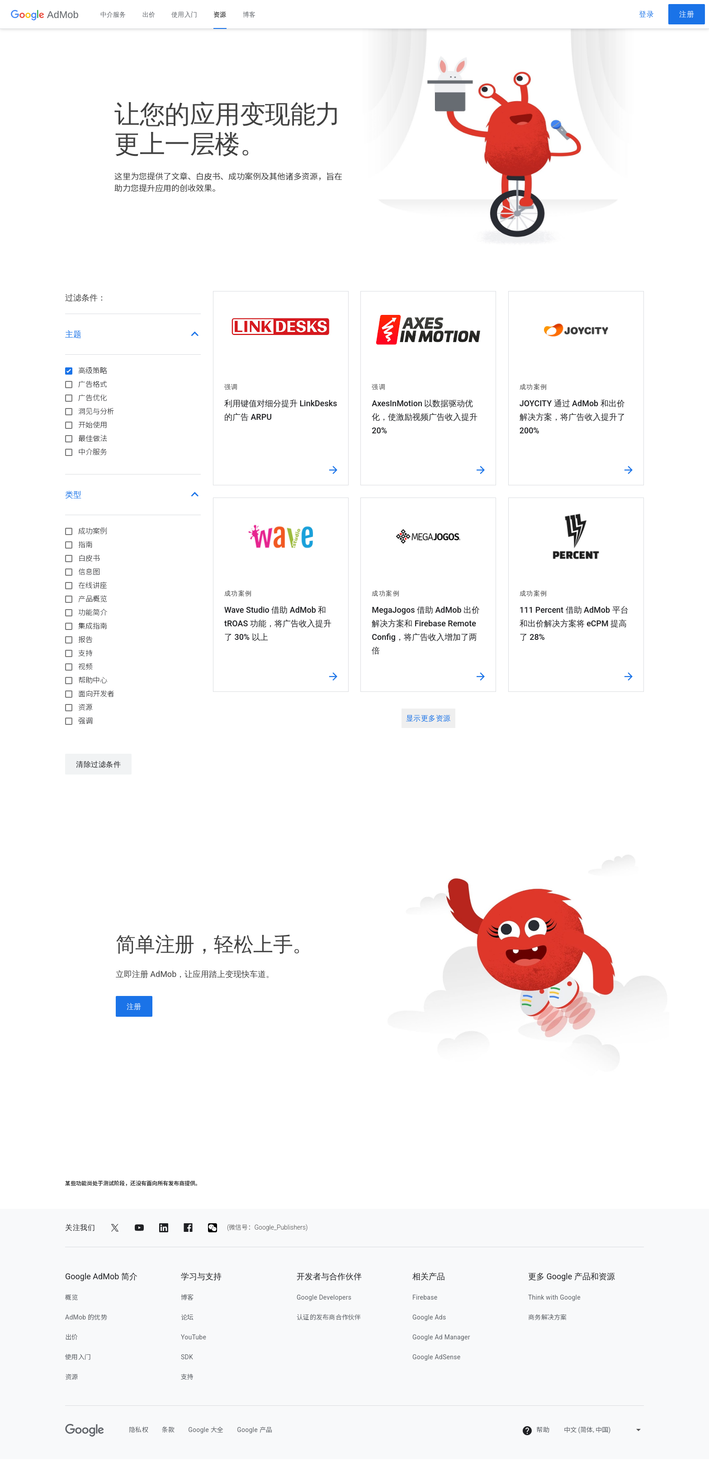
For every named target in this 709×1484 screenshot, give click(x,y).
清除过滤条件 (98, 764)
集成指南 (92, 626)
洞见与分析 (96, 411)
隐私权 (138, 1429)
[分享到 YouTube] (139, 1228)
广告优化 (92, 398)
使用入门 (184, 14)
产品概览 (92, 599)
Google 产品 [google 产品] (254, 1429)
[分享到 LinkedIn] (164, 1228)
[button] (133, 334)
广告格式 (92, 384)
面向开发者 (96, 694)
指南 (85, 544)
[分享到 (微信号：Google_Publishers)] (212, 1228)
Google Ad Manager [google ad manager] (441, 1337)
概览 (71, 1297)
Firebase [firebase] (424, 1297)
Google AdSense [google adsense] (436, 1357)
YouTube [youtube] (193, 1337)
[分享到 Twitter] (115, 1228)
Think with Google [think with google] (554, 1297)
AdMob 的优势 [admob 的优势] (86, 1317)
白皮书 (89, 558)
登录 (646, 14)
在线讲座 (92, 585)
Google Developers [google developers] (324, 1297)
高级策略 (92, 370)
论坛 (187, 1317)
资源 (220, 14)
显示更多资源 (428, 718)
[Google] (84, 1430)
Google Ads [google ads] (429, 1317)
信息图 (89, 572)
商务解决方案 (547, 1317)
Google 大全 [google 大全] (205, 1429)
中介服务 (113, 14)
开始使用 (92, 425)
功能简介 (92, 612)
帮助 (535, 1430)
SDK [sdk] (187, 1357)
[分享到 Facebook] (188, 1228)
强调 (85, 721)
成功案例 (92, 531)
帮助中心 (92, 680)
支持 (85, 653)
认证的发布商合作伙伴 (329, 1317)
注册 (686, 14)
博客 (249, 14)
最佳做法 (92, 438)
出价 (149, 14)
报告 (85, 639)
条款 (168, 1429)
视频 (85, 666)
